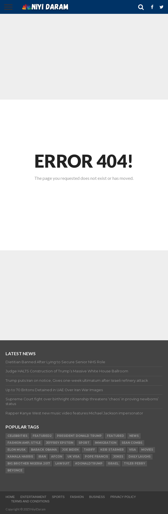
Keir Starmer (112, 449)
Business (97, 497)
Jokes (118, 456)
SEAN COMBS (132, 443)
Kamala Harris (20, 456)
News (134, 436)
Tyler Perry (134, 463)
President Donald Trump (79, 436)
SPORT (84, 443)
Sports (58, 497)
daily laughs (139, 456)
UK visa (73, 456)
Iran (42, 456)
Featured (115, 436)
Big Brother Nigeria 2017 (28, 463)
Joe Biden (70, 449)
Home (10, 497)
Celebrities (17, 436)
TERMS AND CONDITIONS (30, 501)
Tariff (89, 449)
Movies (147, 449)
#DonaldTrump (89, 463)
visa (132, 449)
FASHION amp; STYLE (24, 443)
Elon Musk (16, 449)
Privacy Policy (123, 497)
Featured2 (42, 436)
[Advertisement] (84, 56)
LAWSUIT (62, 463)
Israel (113, 463)
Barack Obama (44, 449)
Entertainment (33, 497)
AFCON (56, 456)
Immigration (105, 443)
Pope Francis (96, 456)
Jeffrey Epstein (59, 443)
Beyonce (14, 470)
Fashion (77, 497)
